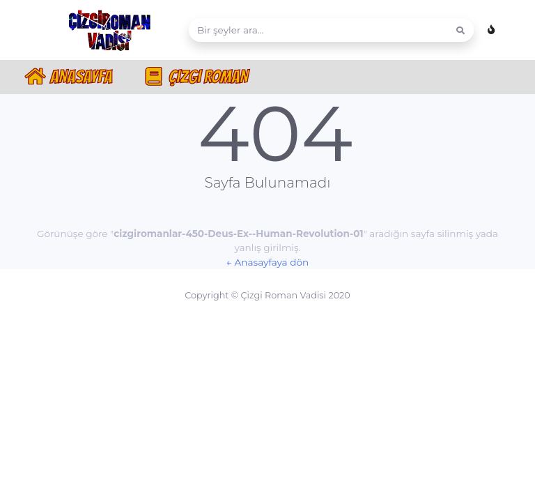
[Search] (318, 30)
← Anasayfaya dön (267, 262)
